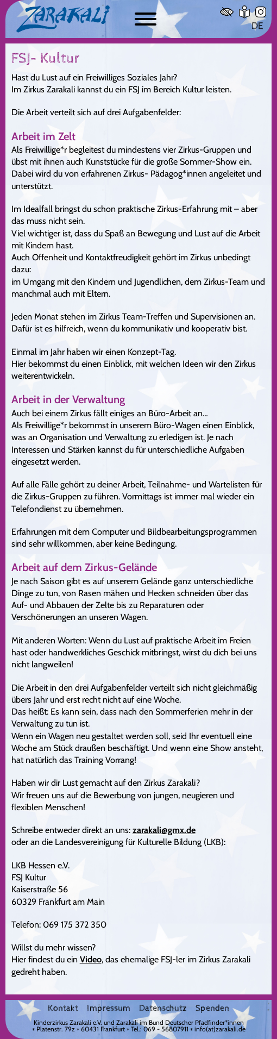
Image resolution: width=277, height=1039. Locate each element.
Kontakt (63, 1008)
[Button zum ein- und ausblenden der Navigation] (145, 19)
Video (91, 959)
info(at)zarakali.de (219, 1029)
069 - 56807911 (165, 1029)
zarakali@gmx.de (164, 829)
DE (257, 26)
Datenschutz (163, 1008)
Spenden (212, 1008)
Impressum (108, 1008)
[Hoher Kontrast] (227, 12)
